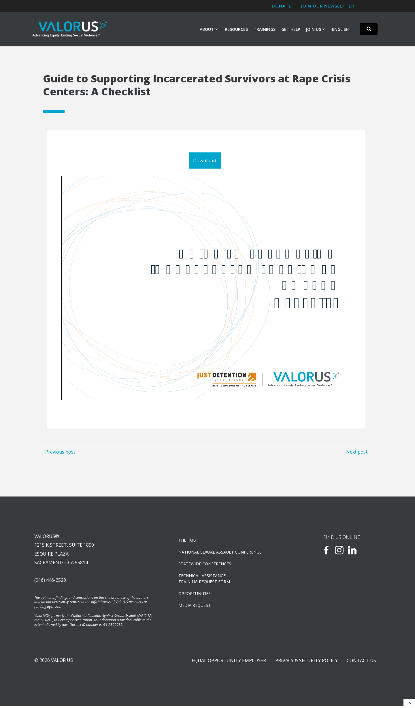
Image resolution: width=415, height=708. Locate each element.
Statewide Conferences (205, 564)
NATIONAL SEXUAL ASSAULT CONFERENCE (220, 553)
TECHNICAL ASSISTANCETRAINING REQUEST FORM (204, 579)
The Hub (187, 541)
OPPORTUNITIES (195, 594)
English (340, 29)
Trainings (265, 29)
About (209, 29)
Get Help (290, 29)
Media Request (195, 606)
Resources (236, 29)
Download (204, 160)
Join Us (316, 29)
